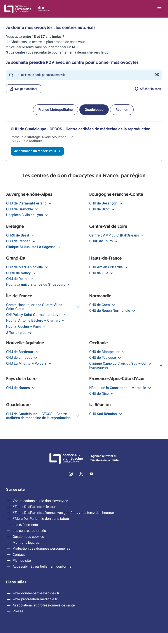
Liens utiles (16, 582)
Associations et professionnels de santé (44, 605)
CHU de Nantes (20, 388)
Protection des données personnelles (41, 549)
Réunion (122, 110)
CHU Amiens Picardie (108, 267)
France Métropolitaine (55, 110)
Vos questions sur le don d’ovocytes (40, 501)
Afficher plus (19, 333)
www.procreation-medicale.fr (35, 599)
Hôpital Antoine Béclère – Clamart (35, 321)
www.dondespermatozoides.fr (36, 593)
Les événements (25, 525)
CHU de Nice (101, 394)
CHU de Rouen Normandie (112, 311)
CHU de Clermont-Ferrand (28, 203)
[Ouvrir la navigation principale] (159, 8)
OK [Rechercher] (156, 75)
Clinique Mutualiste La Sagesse (33, 247)
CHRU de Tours (103, 241)
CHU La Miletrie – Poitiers (28, 364)
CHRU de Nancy (20, 273)
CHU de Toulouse (104, 358)
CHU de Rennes (20, 241)
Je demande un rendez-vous (37, 151)
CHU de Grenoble (21, 209)
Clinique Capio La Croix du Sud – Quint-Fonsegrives (125, 365)
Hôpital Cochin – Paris (25, 326)
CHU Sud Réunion (105, 414)
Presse (18, 611)
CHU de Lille (101, 273)
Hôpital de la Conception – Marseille (119, 388)
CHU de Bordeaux (22, 352)
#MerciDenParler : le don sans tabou (41, 519)
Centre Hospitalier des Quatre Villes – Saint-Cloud (42, 307)
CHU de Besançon (105, 203)
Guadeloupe (94, 110)
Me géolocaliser (23, 89)
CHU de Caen (101, 305)
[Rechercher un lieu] (84, 75)
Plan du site (22, 561)
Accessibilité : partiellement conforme (42, 566)
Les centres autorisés (29, 531)
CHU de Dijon (101, 209)
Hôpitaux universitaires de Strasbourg (38, 285)
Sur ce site (15, 489)
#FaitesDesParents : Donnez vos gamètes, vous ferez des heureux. (64, 513)
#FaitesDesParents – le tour (34, 507)
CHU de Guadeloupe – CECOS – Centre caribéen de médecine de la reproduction (42, 416)
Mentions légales (26, 543)
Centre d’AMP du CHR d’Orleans (116, 235)
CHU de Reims (19, 279)
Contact (19, 555)
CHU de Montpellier (106, 352)
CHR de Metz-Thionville (26, 267)
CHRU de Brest (19, 235)
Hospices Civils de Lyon (26, 215)
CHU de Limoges (21, 358)
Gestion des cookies (28, 537)
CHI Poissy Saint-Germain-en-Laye (35, 315)
